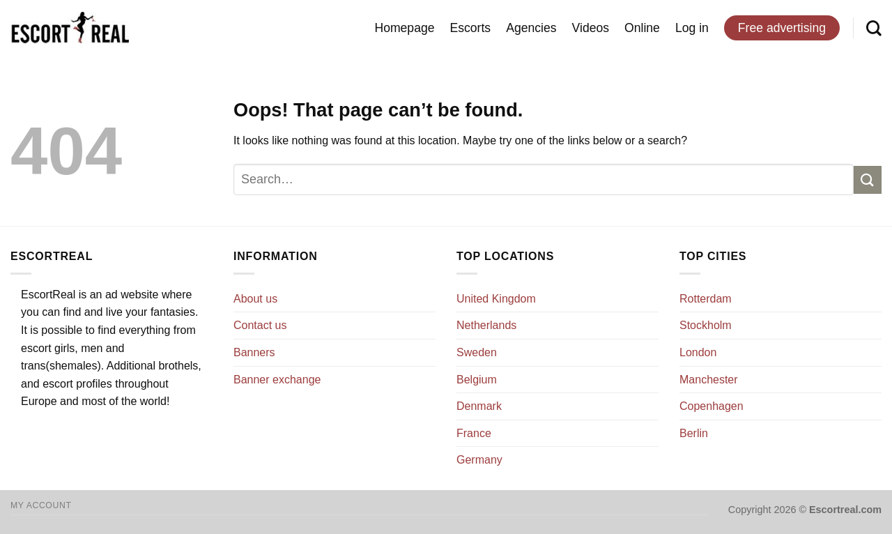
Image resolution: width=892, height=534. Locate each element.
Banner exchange (277, 380)
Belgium (476, 380)
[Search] (874, 28)
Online (642, 28)
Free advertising (782, 28)
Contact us (259, 325)
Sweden (476, 352)
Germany (479, 460)
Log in (692, 28)
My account (40, 505)
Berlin (693, 433)
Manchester (708, 380)
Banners (254, 352)
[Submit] (868, 179)
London (697, 352)
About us (255, 299)
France (473, 433)
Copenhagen (711, 406)
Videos (590, 28)
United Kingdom (496, 299)
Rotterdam (705, 299)
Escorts (470, 28)
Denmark (479, 406)
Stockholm (705, 325)
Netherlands (486, 325)
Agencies (531, 28)
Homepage (404, 28)
